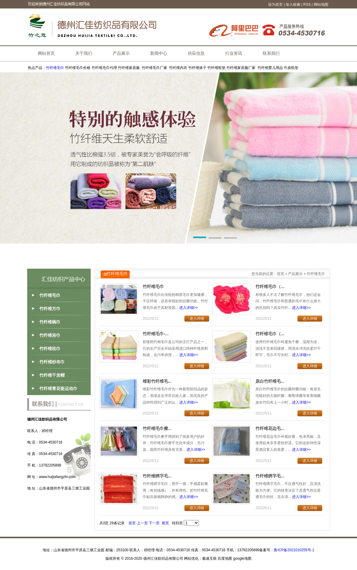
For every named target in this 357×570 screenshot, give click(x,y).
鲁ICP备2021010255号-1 (294, 550)
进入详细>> (188, 308)
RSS (307, 4)
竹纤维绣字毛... (157, 475)
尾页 (165, 523)
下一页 (154, 523)
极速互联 (209, 558)
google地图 (242, 558)
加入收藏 (293, 4)
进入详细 (197, 318)
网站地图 (321, 4)
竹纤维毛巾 (55, 68)
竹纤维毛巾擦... (157, 428)
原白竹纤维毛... (269, 381)
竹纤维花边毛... (269, 428)
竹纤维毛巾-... (156, 333)
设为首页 (275, 4)
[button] (199, 238)
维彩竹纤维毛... (157, 381)
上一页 (142, 523)
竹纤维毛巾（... (269, 286)
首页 (280, 274)
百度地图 (225, 558)
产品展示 (295, 274)
